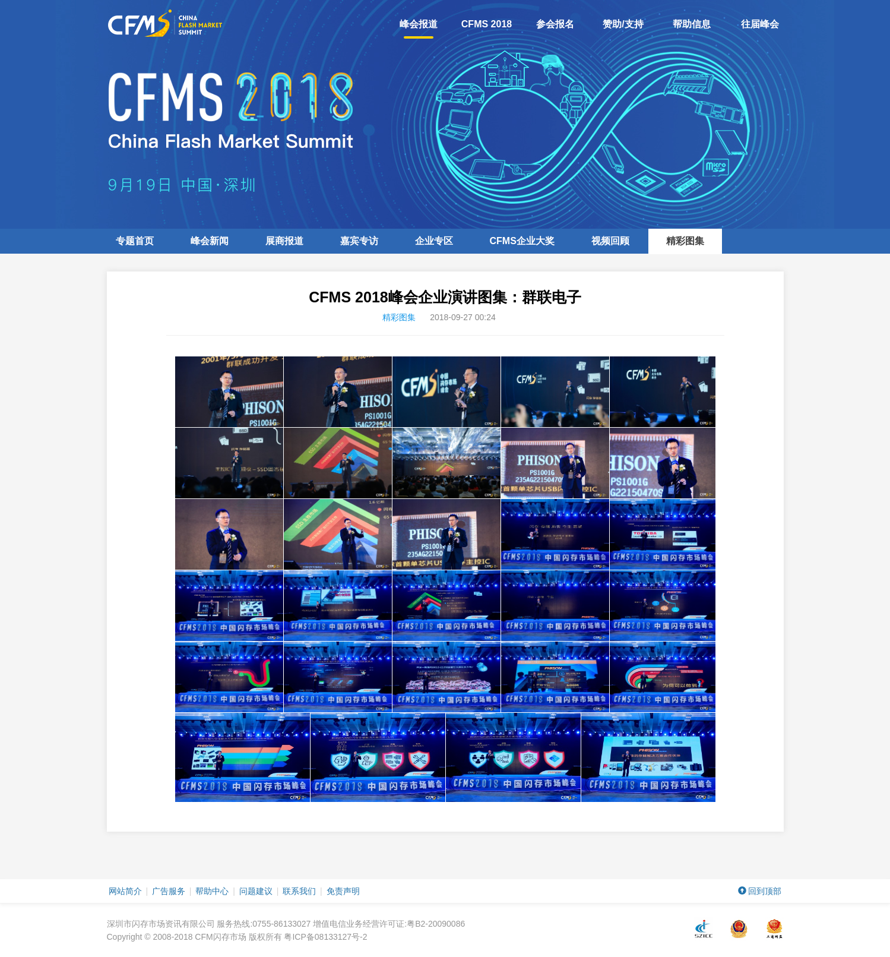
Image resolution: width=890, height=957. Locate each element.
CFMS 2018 (486, 24)
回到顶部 (760, 891)
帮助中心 (212, 891)
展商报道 (284, 241)
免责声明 (343, 891)
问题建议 (256, 891)
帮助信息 (692, 24)
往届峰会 (760, 24)
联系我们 (299, 891)
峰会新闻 (210, 241)
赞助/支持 (623, 24)
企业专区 (434, 241)
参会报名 (555, 24)
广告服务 (168, 891)
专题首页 (135, 241)
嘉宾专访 (359, 241)
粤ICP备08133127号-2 (325, 937)
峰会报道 (419, 29)
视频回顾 (610, 241)
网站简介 (125, 891)
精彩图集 (685, 241)
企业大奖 (522, 241)
